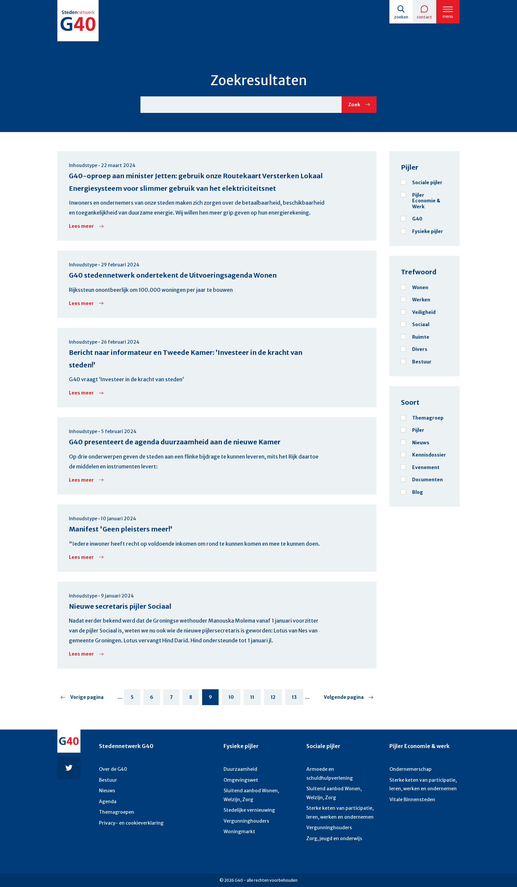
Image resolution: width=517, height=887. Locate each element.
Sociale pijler (323, 744)
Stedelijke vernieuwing (249, 809)
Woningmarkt (239, 831)
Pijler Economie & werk (419, 744)
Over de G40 (113, 769)
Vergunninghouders (246, 820)
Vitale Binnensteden (412, 799)
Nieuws (107, 790)
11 (255, 699)
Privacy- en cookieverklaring (131, 822)
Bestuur (107, 779)
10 (234, 699)
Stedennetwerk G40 (126, 744)
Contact (424, 17)
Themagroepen (116, 811)
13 (297, 699)
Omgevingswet (241, 779)
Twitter (68, 766)
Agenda (107, 801)
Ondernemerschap (410, 769)
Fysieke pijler (241, 744)
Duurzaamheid (240, 769)
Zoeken (400, 17)
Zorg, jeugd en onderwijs (334, 837)
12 (276, 699)
